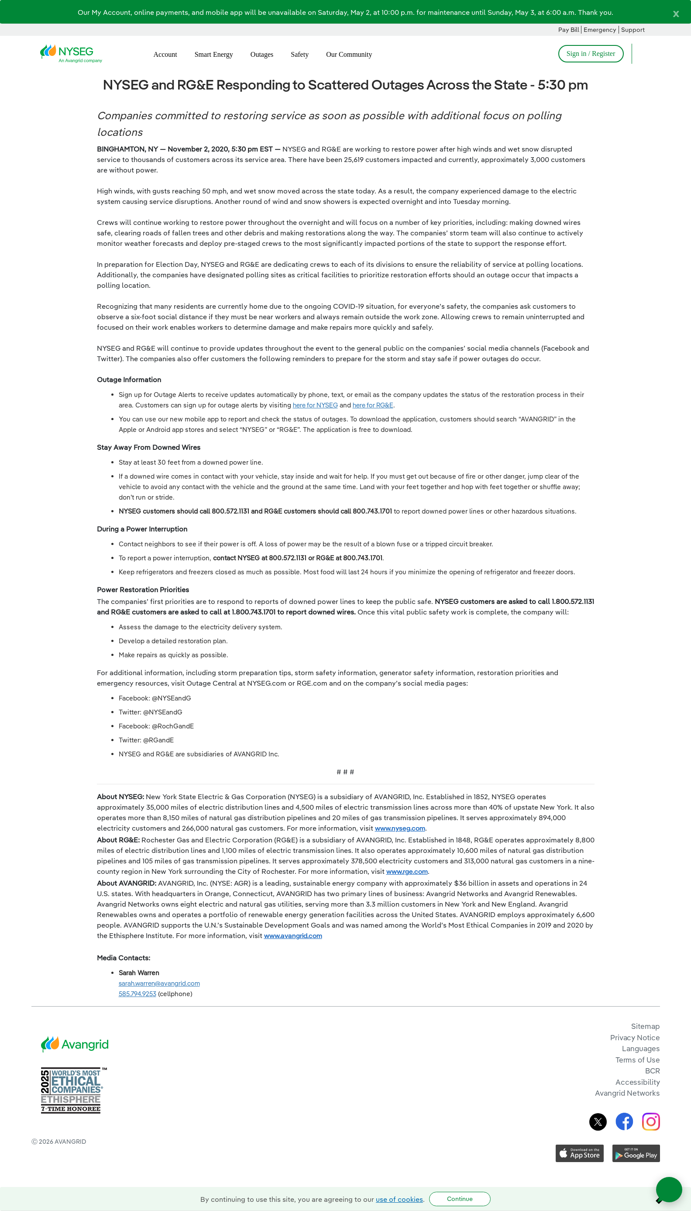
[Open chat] (669, 1189)
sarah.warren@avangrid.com (159, 983)
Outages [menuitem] (262, 54)
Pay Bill (568, 30)
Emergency (600, 30)
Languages (641, 1048)
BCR (652, 1070)
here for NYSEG (315, 405)
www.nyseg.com (400, 828)
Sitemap (645, 1026)
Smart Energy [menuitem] (214, 54)
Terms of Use (637, 1059)
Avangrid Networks (627, 1092)
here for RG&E (373, 405)
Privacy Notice (635, 1037)
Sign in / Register (591, 53)
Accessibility (637, 1082)
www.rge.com (407, 871)
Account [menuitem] (165, 54)
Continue (460, 1199)
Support (633, 30)
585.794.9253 (137, 994)
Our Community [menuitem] (349, 54)
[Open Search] (642, 54)
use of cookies (399, 1199)
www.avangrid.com (293, 935)
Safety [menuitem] (300, 54)
